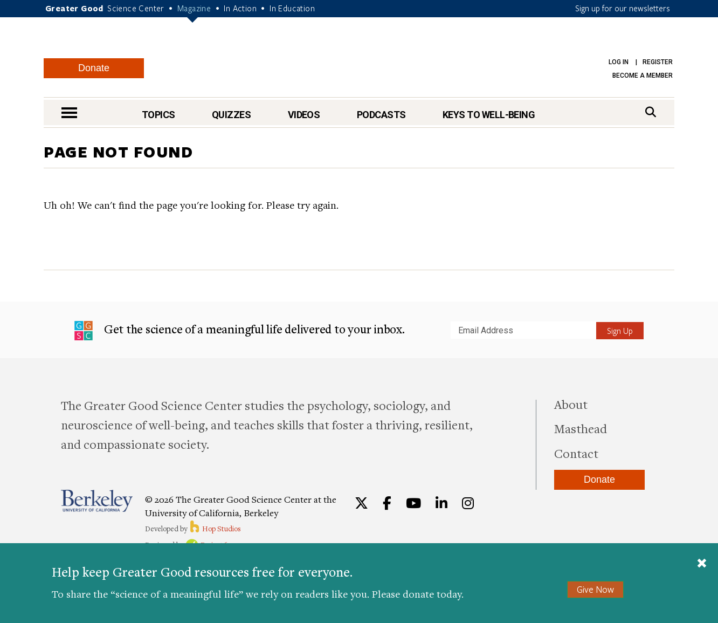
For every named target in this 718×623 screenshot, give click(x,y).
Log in (619, 62)
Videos (304, 114)
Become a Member (642, 75)
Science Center (135, 8)
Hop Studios (215, 528)
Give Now (595, 589)
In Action (240, 8)
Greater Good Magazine (364, 59)
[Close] (701, 564)
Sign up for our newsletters (622, 8)
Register (658, 62)
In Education (292, 8)
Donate (93, 68)
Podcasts (381, 114)
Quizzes (231, 114)
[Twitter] (361, 503)
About (571, 404)
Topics (158, 114)
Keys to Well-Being (489, 114)
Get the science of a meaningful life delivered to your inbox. (239, 330)
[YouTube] (413, 503)
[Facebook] (387, 503)
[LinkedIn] (441, 503)
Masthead (580, 428)
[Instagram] (468, 503)
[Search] (650, 112)
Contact (576, 453)
